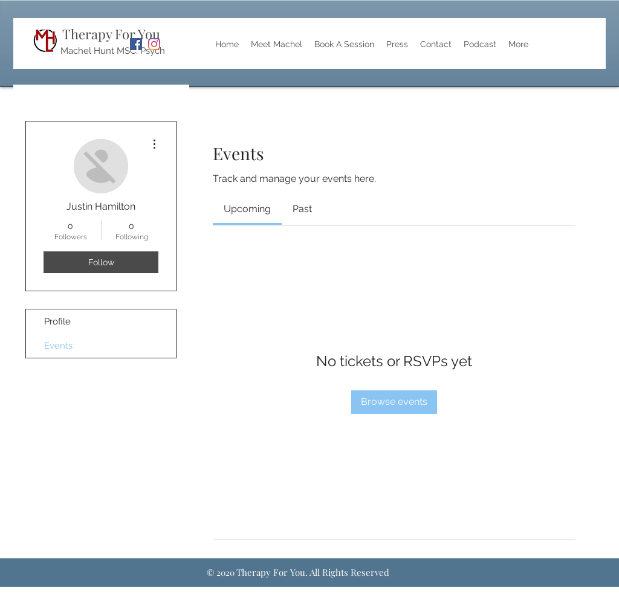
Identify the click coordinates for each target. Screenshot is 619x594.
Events (58, 345)
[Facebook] (136, 44)
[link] (247, 209)
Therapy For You (111, 34)
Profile (57, 321)
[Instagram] (154, 44)
